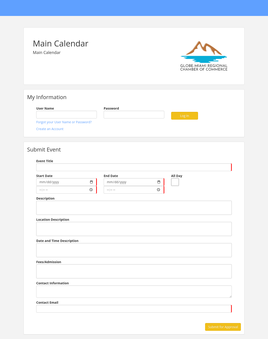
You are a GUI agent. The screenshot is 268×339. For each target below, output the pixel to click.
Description (45, 198)
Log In (184, 115)
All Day (176, 176)
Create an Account (50, 129)
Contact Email (47, 302)
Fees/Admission (48, 262)
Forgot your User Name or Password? (64, 122)
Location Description (52, 219)
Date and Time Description (57, 241)
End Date (111, 176)
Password (111, 108)
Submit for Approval (223, 327)
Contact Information (52, 283)
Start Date (44, 176)
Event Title (44, 161)
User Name (45, 108)
